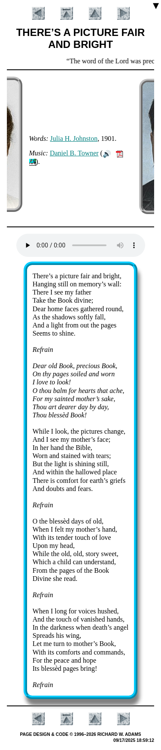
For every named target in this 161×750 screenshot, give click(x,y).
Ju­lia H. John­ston (74, 138)
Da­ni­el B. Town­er (74, 153)
